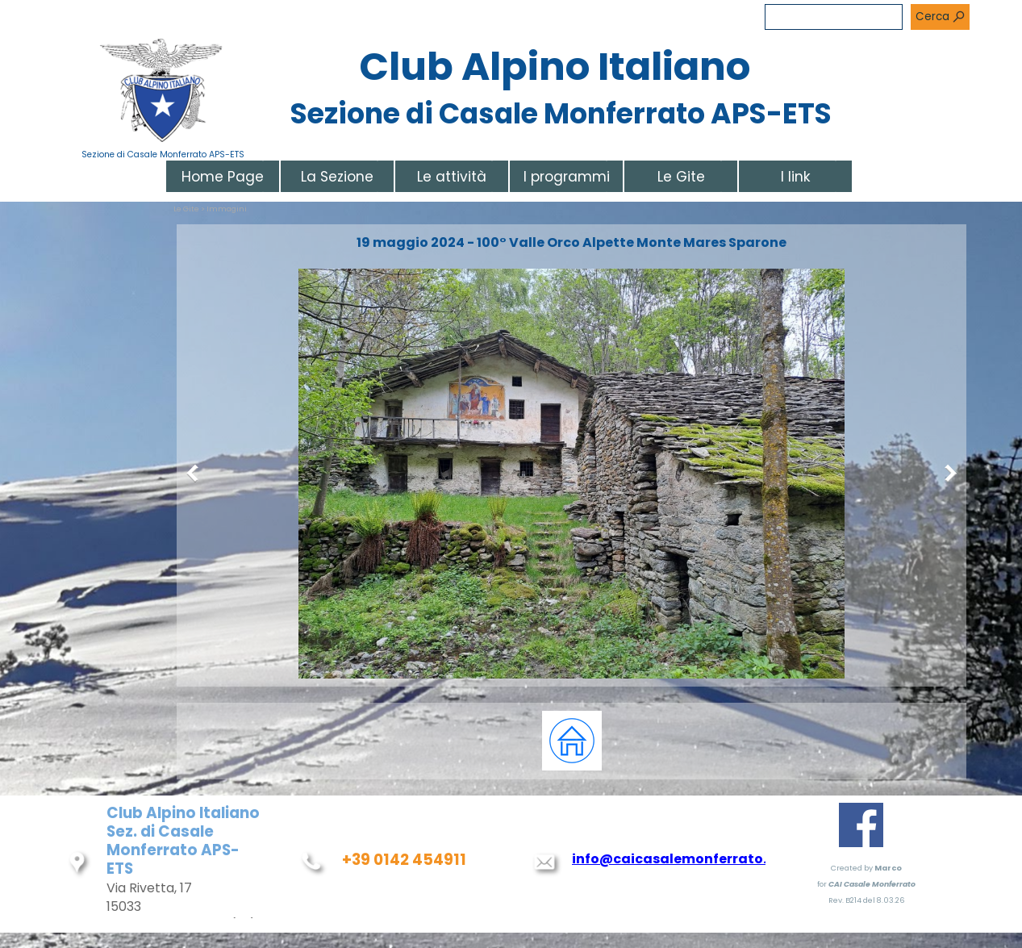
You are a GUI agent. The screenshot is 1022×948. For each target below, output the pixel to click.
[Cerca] (834, 17)
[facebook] (861, 825)
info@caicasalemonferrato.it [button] (674, 859)
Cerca (932, 16)
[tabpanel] (572, 741)
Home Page (222, 176)
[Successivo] (947, 473)
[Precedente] (196, 473)
